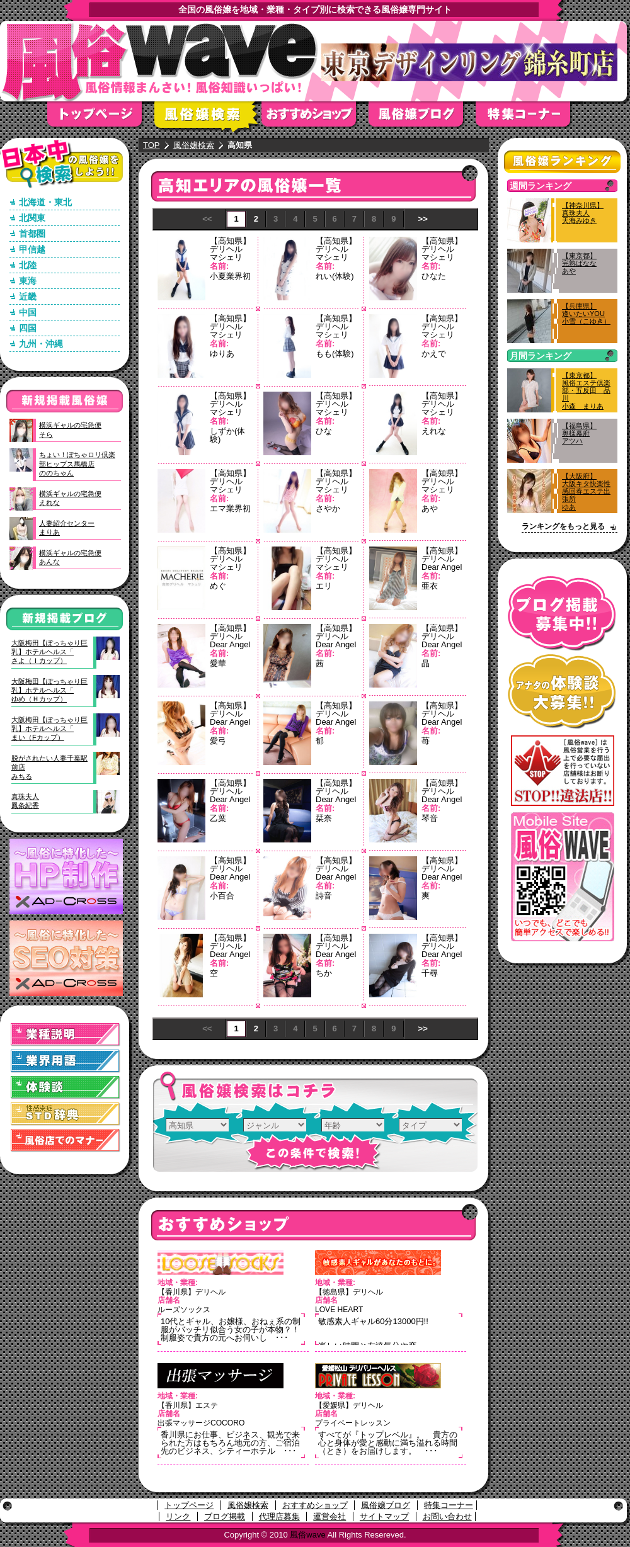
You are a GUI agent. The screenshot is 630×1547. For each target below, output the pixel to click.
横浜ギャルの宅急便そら (70, 429)
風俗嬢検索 (207, 118)
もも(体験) (335, 353)
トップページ (100, 118)
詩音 (324, 895)
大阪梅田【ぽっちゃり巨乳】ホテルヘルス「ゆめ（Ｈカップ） (49, 690)
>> (423, 219)
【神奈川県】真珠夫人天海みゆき (583, 212)
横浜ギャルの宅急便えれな (70, 498)
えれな (433, 431)
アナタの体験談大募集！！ (562, 691)
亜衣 (429, 586)
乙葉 (218, 818)
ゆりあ (222, 353)
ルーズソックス (184, 1309)
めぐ (218, 586)
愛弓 (218, 740)
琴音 (429, 818)
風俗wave (307, 1534)
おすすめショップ (315, 118)
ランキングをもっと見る (563, 526)
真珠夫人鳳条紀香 (25, 801)
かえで (433, 353)
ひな (324, 431)
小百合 (222, 895)
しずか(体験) (227, 435)
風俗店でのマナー (65, 1140)
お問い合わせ (447, 1516)
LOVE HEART (339, 1309)
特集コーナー (448, 1505)
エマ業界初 (230, 508)
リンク (178, 1516)
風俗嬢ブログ (422, 118)
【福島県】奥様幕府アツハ (579, 433)
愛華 (218, 663)
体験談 (65, 1087)
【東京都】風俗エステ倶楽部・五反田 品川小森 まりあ (586, 390)
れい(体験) (335, 276)
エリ (324, 586)
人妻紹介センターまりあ (66, 527)
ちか (324, 973)
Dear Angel (441, 567)
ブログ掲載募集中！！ (562, 613)
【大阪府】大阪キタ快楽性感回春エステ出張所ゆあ (586, 491)
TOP (151, 145)
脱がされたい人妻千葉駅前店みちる (49, 767)
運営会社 (329, 1516)
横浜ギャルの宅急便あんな (70, 557)
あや (429, 508)
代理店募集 (279, 1516)
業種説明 (65, 1034)
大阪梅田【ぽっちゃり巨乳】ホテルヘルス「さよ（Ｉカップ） (49, 652)
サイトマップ (384, 1516)
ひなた (433, 276)
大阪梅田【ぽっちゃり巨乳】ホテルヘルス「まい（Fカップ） (49, 729)
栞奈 (324, 818)
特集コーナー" (529, 118)
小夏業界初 (230, 276)
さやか (328, 508)
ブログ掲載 (224, 1516)
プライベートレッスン (353, 1423)
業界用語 (65, 1061)
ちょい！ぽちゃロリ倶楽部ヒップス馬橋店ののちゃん (77, 464)
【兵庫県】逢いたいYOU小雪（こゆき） (586, 313)
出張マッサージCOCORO (201, 1423)
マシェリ (226, 257)
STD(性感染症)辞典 (65, 1114)
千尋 (429, 973)
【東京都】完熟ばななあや (579, 263)
